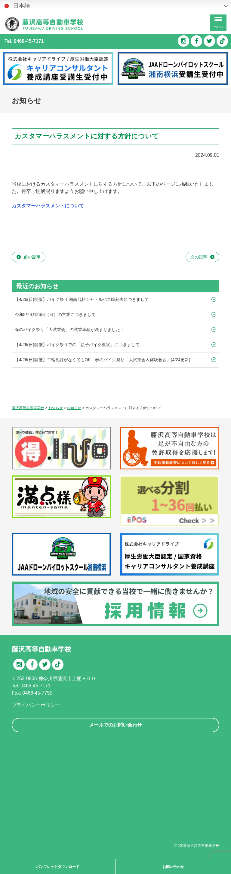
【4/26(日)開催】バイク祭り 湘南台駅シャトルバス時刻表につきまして (82, 299)
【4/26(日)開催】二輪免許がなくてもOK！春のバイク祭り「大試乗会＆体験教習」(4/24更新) (102, 359)
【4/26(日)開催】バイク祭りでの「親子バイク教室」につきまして (77, 344)
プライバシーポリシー (36, 705)
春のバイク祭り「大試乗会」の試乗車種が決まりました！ (69, 329)
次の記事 (198, 256)
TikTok (222, 41)
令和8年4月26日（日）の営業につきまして (55, 314)
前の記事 (32, 256)
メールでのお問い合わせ (115, 724)
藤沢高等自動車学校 (203, 846)
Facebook (196, 41)
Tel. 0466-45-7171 (24, 41)
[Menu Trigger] (218, 22)
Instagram (183, 41)
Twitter (209, 41)
